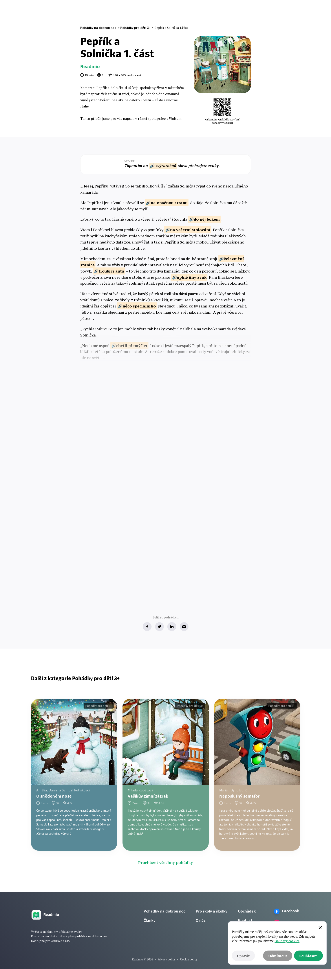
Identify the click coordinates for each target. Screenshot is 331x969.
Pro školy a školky (211, 911)
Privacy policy (166, 959)
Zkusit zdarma (283, 12)
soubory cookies (287, 941)
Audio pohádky (143, 12)
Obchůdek (247, 911)
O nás (211, 12)
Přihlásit (254, 12)
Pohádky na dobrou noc (164, 911)
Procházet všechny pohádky (165, 862)
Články (195, 12)
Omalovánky (173, 12)
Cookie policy (189, 959)
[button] (228, 12)
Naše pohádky (111, 12)
